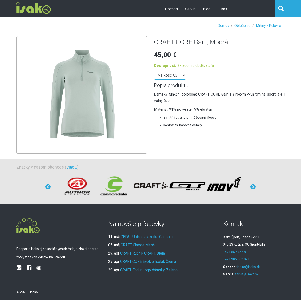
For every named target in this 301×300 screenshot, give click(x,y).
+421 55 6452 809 (236, 252)
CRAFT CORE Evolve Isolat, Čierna (148, 261)
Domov (223, 26)
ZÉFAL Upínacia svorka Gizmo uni (148, 237)
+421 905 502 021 (236, 259)
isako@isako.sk (248, 267)
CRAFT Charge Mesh (138, 245)
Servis (190, 9)
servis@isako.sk (246, 274)
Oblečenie (242, 26)
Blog (206, 9)
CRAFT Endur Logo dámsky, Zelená (149, 270)
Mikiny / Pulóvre (268, 26)
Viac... (71, 167)
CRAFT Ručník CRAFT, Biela (142, 253)
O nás (222, 9)
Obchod (171, 9)
